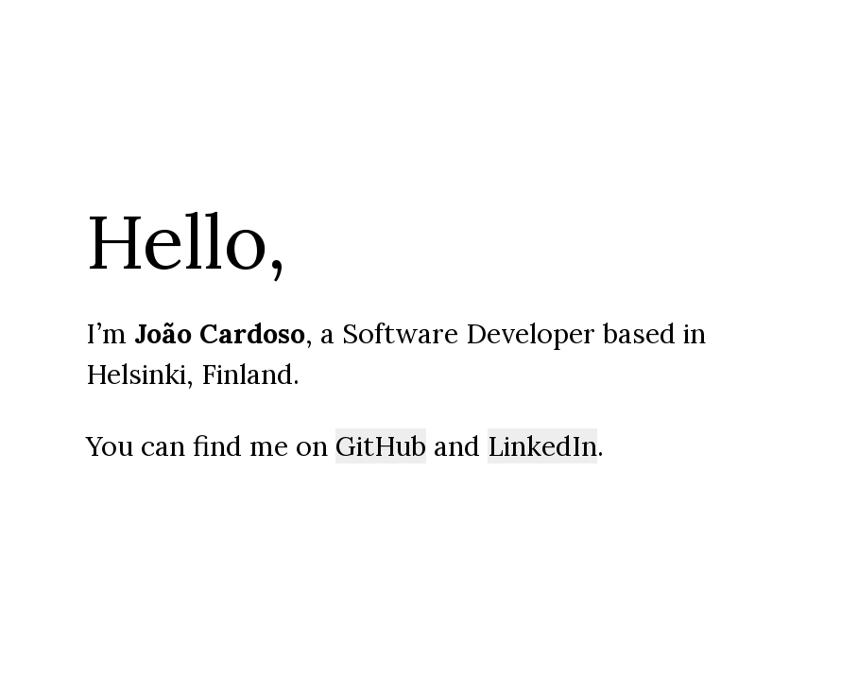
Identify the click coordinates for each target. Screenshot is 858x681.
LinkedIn (542, 445)
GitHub (380, 445)
